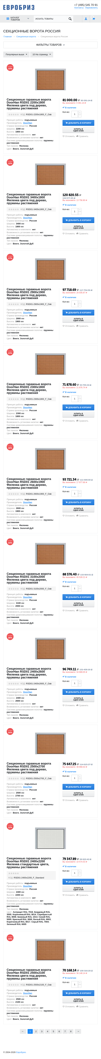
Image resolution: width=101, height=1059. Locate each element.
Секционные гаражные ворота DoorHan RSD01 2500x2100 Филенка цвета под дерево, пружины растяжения (29, 974)
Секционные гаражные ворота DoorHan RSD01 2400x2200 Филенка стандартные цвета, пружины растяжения (29, 863)
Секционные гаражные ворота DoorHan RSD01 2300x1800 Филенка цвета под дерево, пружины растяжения (29, 389)
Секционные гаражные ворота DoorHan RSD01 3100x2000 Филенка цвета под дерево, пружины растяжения (29, 578)
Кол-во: (66, 112)
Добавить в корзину (79, 123)
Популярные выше (16, 54)
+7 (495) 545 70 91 (86, 5)
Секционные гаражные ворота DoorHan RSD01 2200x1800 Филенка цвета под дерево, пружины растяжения (29, 104)
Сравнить (83, 136)
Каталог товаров (15, 19)
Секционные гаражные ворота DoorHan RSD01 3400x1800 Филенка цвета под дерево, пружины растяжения (29, 199)
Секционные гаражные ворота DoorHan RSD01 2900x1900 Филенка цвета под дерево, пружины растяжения (29, 294)
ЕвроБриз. (21, 1052)
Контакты (79, 7)
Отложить (70, 136)
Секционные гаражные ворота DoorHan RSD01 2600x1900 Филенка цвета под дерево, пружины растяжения (29, 483)
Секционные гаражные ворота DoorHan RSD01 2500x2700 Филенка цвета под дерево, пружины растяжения (29, 768)
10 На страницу (42, 54)
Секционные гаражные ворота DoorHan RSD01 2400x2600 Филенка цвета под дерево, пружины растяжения (29, 673)
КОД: (23, 114)
